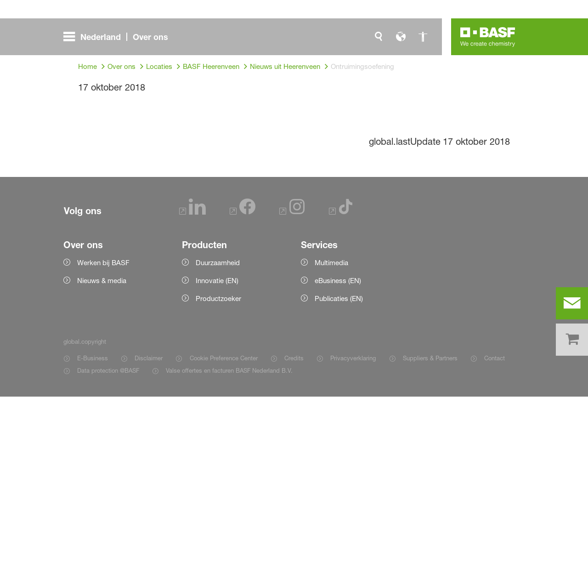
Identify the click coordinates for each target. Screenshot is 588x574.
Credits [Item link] (294, 535)
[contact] (572, 303)
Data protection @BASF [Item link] (108, 547)
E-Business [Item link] (92, 535)
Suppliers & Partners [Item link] (430, 535)
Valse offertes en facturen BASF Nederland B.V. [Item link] (230, 547)
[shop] (572, 340)
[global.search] (378, 37)
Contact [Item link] (494, 535)
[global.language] (400, 37)
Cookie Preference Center (224, 535)
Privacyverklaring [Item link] (353, 535)
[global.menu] (119, 37)
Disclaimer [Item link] (149, 535)
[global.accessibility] (422, 37)
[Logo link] (487, 37)
